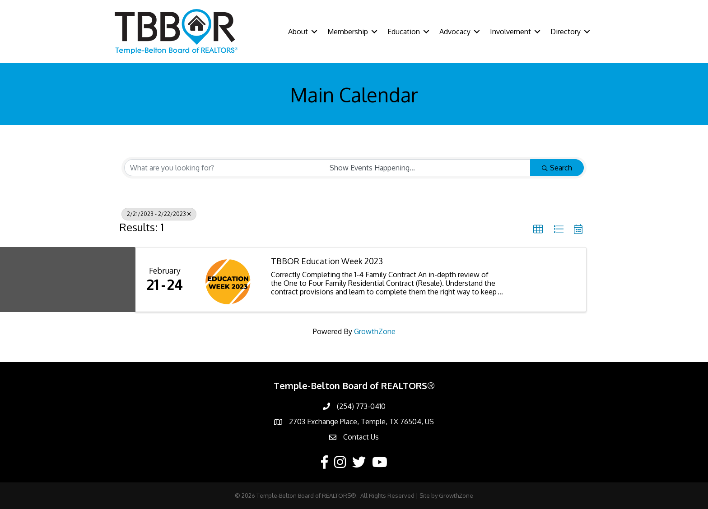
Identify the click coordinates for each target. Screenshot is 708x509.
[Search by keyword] (224, 167)
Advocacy (454, 31)
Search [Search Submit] (557, 167)
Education (403, 31)
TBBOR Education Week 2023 (327, 261)
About (298, 31)
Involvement (510, 31)
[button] (538, 229)
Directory (565, 31)
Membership (347, 31)
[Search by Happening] (427, 167)
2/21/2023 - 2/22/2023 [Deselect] (159, 214)
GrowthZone (375, 331)
